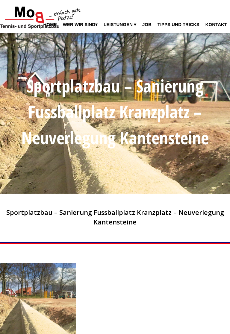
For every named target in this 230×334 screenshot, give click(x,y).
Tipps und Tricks (178, 24)
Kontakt (216, 24)
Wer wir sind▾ (80, 24)
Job (147, 24)
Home (50, 24)
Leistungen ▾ (120, 24)
